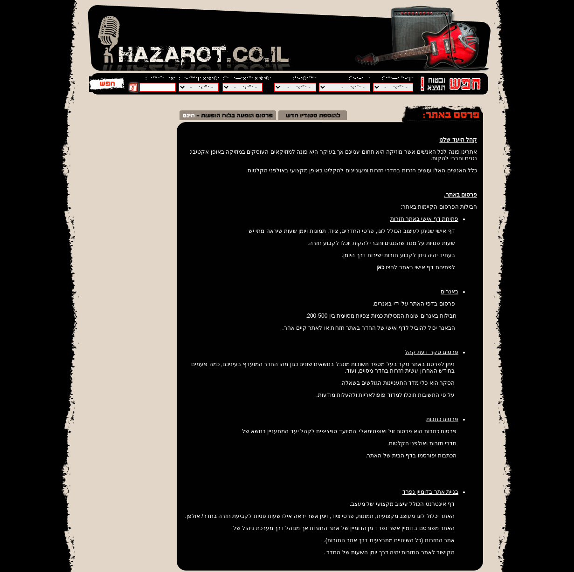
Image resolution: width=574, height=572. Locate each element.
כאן (380, 267)
